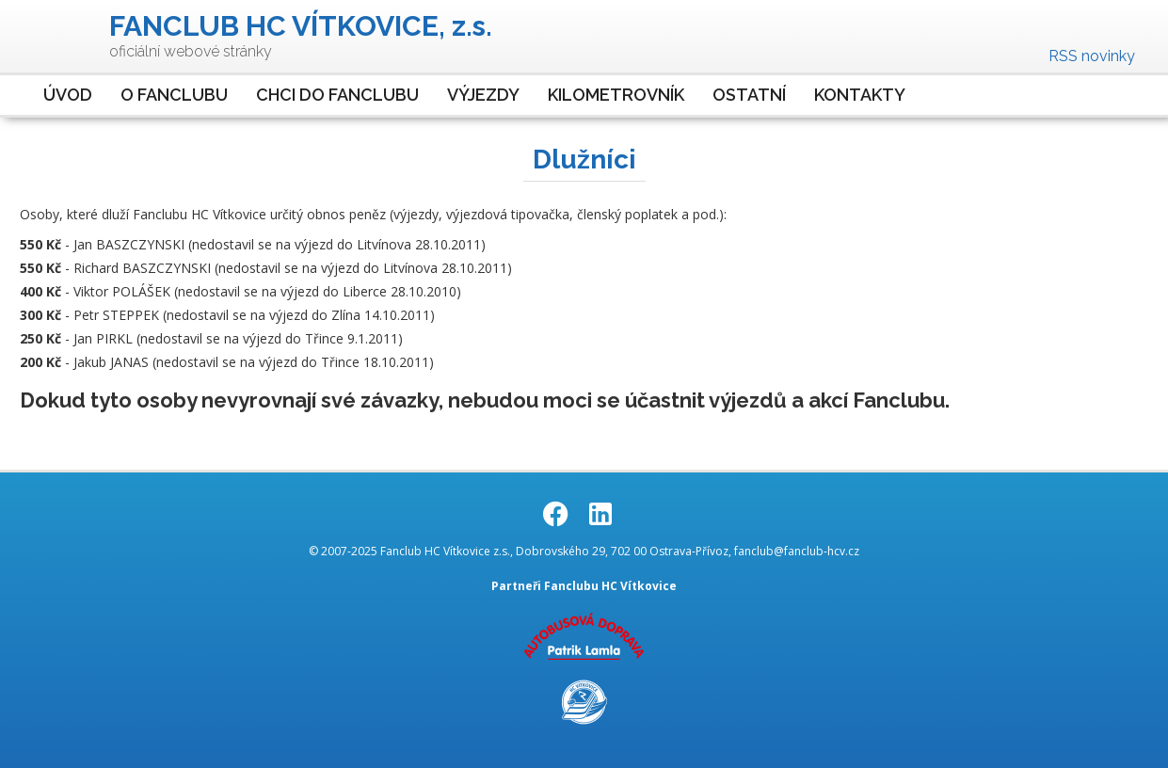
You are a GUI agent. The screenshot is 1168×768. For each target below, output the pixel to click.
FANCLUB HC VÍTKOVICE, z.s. (300, 25)
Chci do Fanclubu (337, 94)
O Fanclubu (174, 94)
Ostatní (749, 94)
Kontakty (859, 94)
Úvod (67, 94)
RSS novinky (1091, 56)
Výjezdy (483, 94)
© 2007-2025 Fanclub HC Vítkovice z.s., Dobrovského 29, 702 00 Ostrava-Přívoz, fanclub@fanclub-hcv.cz (584, 551)
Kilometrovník (616, 94)
